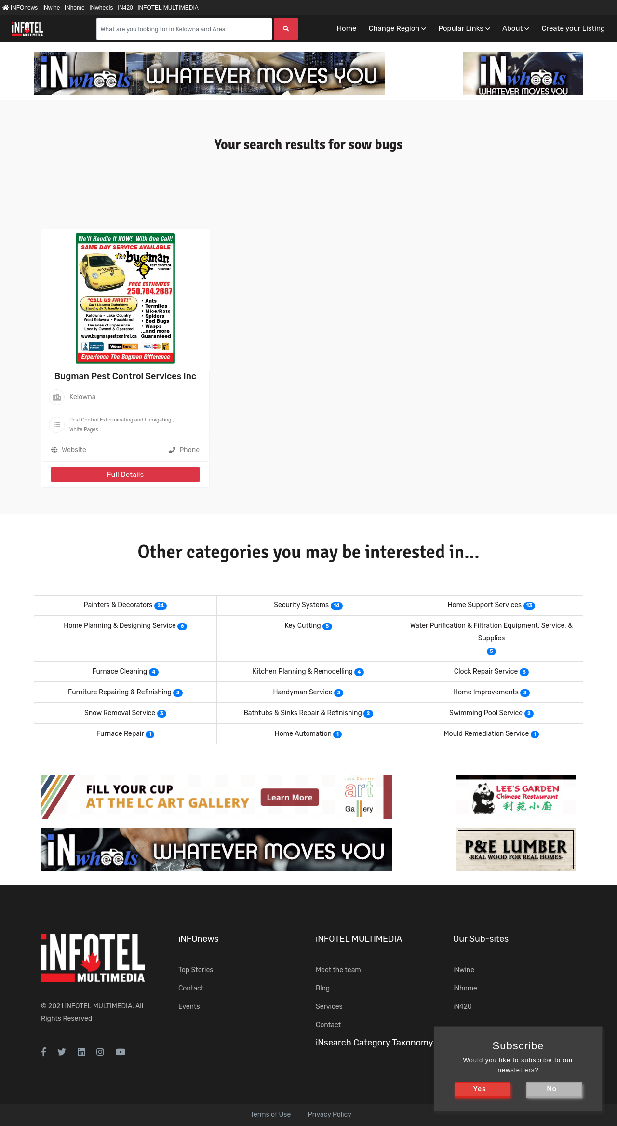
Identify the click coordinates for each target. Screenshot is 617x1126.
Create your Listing (573, 28)
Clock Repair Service (486, 671)
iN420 (125, 7)
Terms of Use (270, 1115)
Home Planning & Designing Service (120, 626)
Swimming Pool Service (486, 713)
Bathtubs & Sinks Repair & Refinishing (302, 713)
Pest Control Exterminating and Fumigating (120, 420)
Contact (190, 988)
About (512, 28)
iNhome (74, 7)
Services (329, 1007)
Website (74, 450)
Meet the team (338, 970)
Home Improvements (486, 692)
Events (189, 1007)
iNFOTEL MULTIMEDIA (168, 7)
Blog (323, 988)
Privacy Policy (329, 1115)
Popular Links (460, 28)
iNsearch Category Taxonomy (374, 1042)
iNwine (51, 7)
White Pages (83, 429)
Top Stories (195, 970)
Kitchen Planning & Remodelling (303, 671)
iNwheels (101, 7)
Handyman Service (303, 692)
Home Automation (303, 734)
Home (346, 28)
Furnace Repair (120, 734)
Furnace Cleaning (119, 671)
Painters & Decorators (118, 605)
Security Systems (301, 605)
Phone (184, 450)
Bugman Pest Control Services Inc (125, 376)
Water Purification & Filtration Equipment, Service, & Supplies (491, 632)
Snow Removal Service (119, 713)
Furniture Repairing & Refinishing (120, 692)
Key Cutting (302, 626)
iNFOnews (20, 7)
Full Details (125, 474)
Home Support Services (485, 605)
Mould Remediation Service (486, 734)
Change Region (393, 28)
